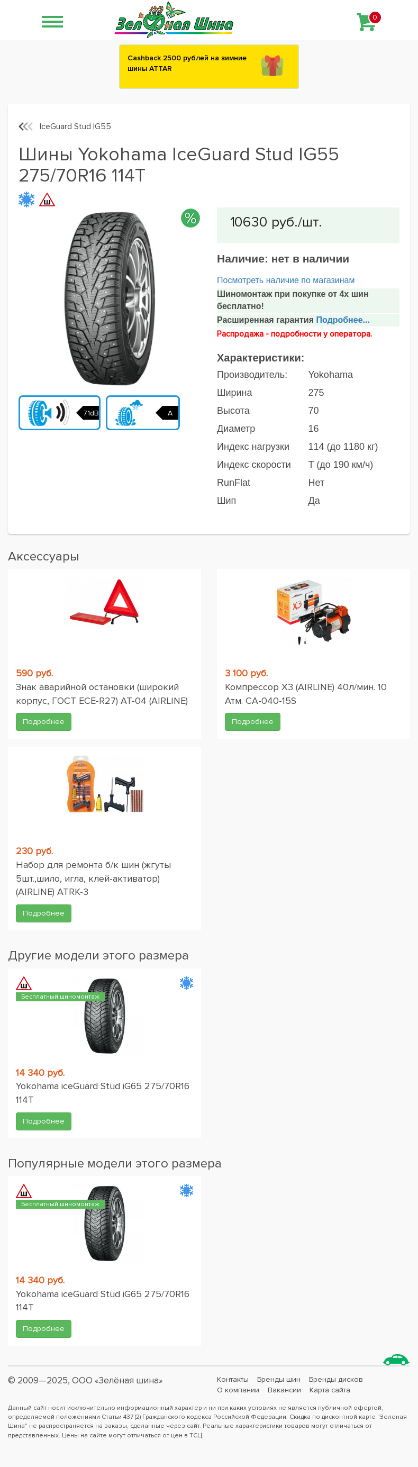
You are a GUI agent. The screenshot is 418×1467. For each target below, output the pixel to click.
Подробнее (44, 721)
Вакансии (284, 1390)
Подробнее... (342, 319)
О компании (238, 1390)
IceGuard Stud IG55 (75, 126)
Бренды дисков (336, 1379)
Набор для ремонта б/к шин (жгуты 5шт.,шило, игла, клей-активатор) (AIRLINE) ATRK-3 (93, 878)
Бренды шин (279, 1379)
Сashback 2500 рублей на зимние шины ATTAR (187, 63)
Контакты (233, 1379)
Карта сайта (330, 1390)
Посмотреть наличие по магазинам (286, 280)
